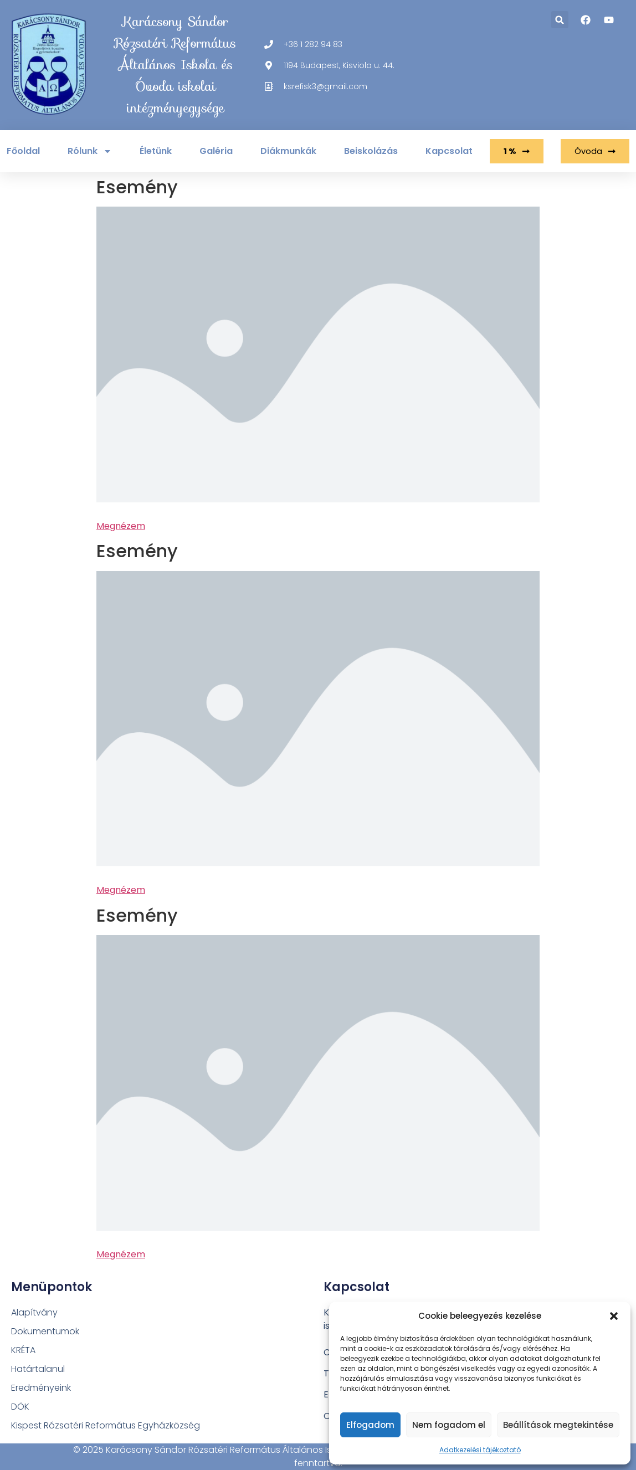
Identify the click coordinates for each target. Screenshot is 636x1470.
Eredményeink (41, 1387)
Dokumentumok (45, 1331)
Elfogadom (370, 1425)
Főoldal (23, 151)
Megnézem (120, 526)
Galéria (216, 151)
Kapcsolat (449, 151)
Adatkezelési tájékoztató (480, 1449)
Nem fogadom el (448, 1425)
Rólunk (90, 151)
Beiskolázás (371, 151)
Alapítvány (34, 1312)
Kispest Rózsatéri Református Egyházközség (105, 1425)
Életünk (156, 151)
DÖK (20, 1406)
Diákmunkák (288, 151)
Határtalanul (38, 1369)
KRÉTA (23, 1350)
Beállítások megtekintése (558, 1425)
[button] (613, 1316)
